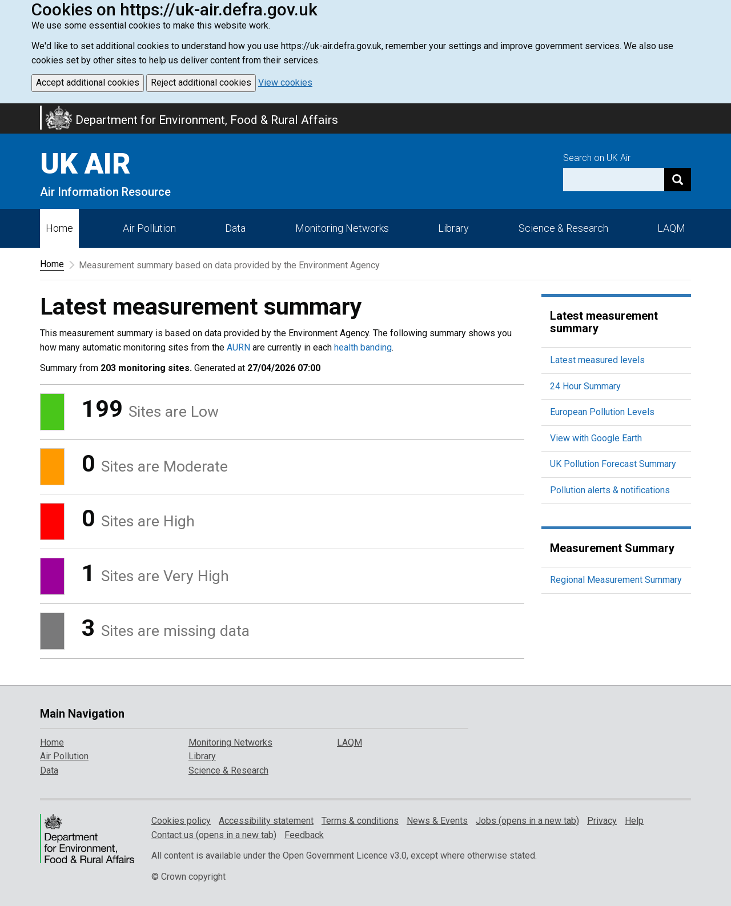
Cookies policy (181, 820)
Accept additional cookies (87, 82)
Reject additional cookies (201, 82)
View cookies (285, 82)
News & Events (437, 820)
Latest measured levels (597, 360)
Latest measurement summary (604, 322)
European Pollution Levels (602, 411)
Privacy (602, 820)
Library (453, 228)
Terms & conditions (360, 820)
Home (59, 228)
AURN (238, 347)
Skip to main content (7, 110)
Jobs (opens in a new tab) (527, 820)
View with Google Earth (596, 438)
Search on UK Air (596, 157)
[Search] (677, 179)
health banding (363, 347)
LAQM (671, 228)
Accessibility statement (266, 820)
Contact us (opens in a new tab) (213, 835)
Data (235, 228)
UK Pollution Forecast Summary (613, 463)
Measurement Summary (612, 548)
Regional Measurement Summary (616, 579)
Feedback (304, 835)
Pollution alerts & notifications (610, 490)
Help (634, 820)
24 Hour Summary (585, 386)
